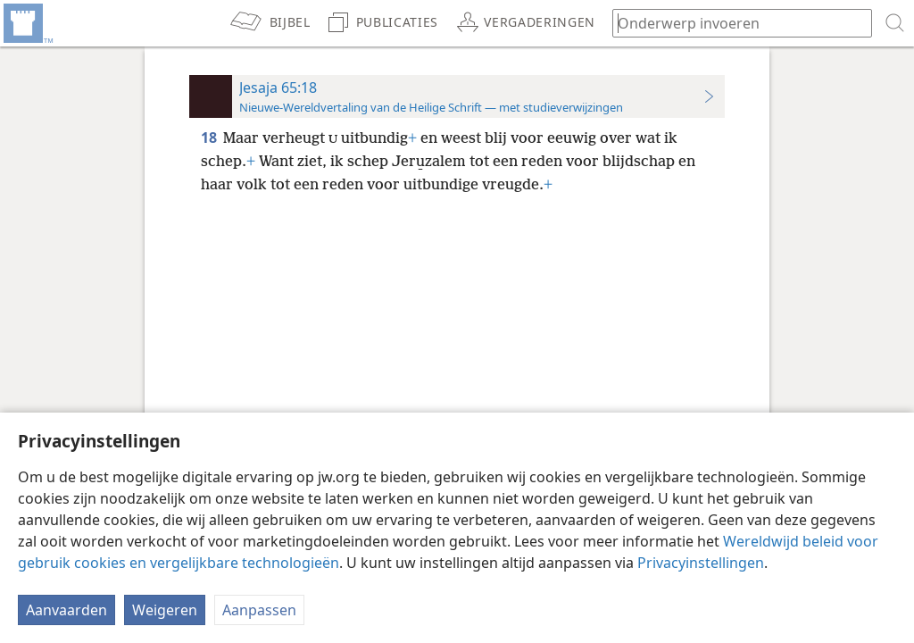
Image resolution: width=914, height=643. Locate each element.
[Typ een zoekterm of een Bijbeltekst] (734, 23)
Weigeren (164, 610)
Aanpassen (259, 610)
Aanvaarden (66, 610)
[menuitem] (27, 23)
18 (210, 137)
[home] (27, 23)
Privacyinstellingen (700, 562)
